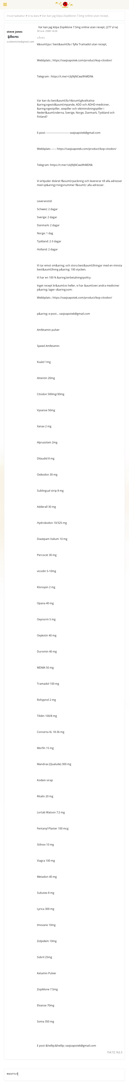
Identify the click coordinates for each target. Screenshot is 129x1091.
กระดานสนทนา (16, 16)
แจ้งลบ (41, 37)
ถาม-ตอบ (33, 16)
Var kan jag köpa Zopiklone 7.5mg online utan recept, (75, 16)
